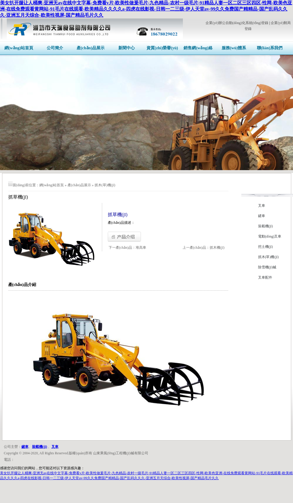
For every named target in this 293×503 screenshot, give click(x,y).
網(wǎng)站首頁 (18, 48)
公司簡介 (55, 48)
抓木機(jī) (217, 247)
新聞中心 (126, 48)
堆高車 (141, 247)
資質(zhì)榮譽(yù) (162, 48)
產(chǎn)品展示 (91, 48)
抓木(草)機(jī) (105, 185)
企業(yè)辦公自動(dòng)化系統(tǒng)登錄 (237, 23)
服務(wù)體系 (234, 48)
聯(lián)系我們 (270, 48)
